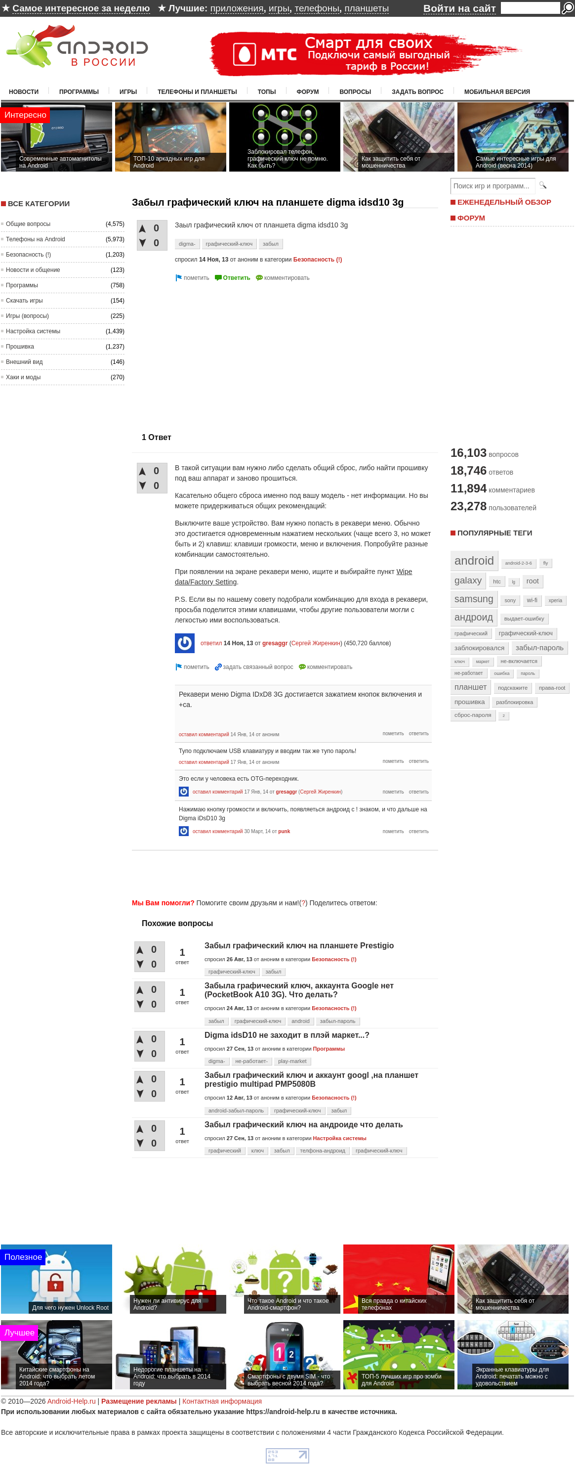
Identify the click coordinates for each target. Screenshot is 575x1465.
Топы (267, 92)
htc (496, 581)
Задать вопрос (418, 92)
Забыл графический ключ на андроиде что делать (304, 1124)
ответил (211, 643)
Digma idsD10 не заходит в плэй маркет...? (287, 1035)
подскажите (513, 688)
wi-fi (532, 600)
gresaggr (275, 643)
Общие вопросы (28, 224)
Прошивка (20, 346)
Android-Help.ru (71, 1401)
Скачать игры (24, 300)
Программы (79, 92)
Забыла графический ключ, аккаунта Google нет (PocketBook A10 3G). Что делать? (299, 990)
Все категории (39, 203)
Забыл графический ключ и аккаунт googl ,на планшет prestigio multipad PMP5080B (311, 1079)
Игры (128, 92)
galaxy (468, 580)
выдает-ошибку (524, 619)
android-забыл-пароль (236, 1110)
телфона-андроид (322, 1151)
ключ (257, 1151)
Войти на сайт (459, 8)
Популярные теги (494, 533)
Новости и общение (33, 269)
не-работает (468, 673)
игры (279, 8)
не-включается (519, 661)
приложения (237, 8)
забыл (271, 244)
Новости (24, 92)
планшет (470, 686)
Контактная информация (222, 1401)
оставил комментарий (204, 734)
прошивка (469, 702)
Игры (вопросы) (27, 315)
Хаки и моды (23, 377)
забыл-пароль (338, 1021)
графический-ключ (229, 244)
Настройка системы (33, 331)
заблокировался (479, 648)
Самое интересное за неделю (81, 8)
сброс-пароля (473, 714)
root (533, 581)
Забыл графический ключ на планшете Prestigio (299, 945)
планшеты (366, 8)
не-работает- (252, 1061)
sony (510, 600)
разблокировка (514, 702)
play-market (292, 1061)
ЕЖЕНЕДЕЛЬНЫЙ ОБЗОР (504, 202)
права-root (552, 688)
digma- (187, 244)
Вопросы (355, 92)
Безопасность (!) (28, 254)
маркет (483, 661)
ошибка (501, 673)
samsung (473, 598)
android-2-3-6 (518, 563)
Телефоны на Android (35, 239)
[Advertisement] (215, 353)
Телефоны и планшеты (197, 92)
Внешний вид (24, 361)
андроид (473, 617)
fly (545, 563)
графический (224, 1151)
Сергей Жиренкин (315, 643)
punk (284, 831)
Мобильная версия (497, 92)
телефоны (316, 8)
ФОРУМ (471, 218)
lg (513, 581)
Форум (308, 92)
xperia (555, 600)
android (300, 1021)
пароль (528, 673)
